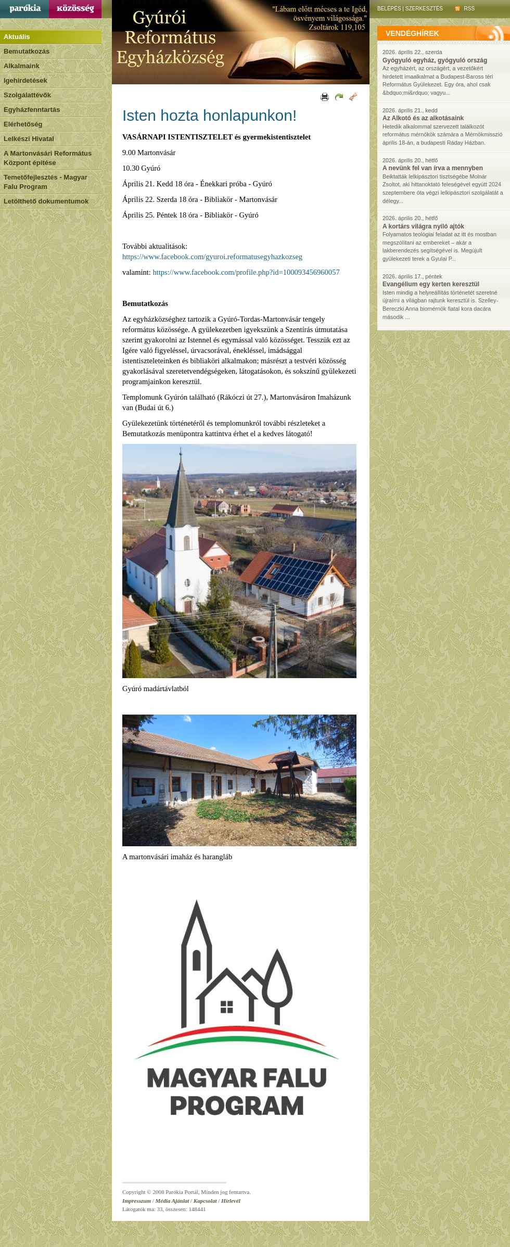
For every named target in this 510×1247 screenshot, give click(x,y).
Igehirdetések (25, 80)
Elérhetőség (23, 124)
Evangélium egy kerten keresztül (430, 284)
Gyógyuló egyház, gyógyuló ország (434, 60)
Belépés (389, 8)
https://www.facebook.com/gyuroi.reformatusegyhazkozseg (212, 256)
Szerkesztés (424, 8)
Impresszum (136, 1201)
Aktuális (17, 37)
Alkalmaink (22, 66)
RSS (465, 8)
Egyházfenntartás (32, 109)
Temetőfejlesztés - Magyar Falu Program (45, 181)
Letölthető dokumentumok (46, 201)
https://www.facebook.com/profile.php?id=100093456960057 (245, 272)
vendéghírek (412, 33)
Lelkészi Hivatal (29, 139)
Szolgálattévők (27, 95)
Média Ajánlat (172, 1201)
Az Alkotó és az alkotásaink (423, 118)
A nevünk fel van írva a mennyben (432, 168)
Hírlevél (230, 1201)
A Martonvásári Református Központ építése (48, 158)
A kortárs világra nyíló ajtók (423, 226)
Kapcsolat (205, 1201)
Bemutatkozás (26, 51)
